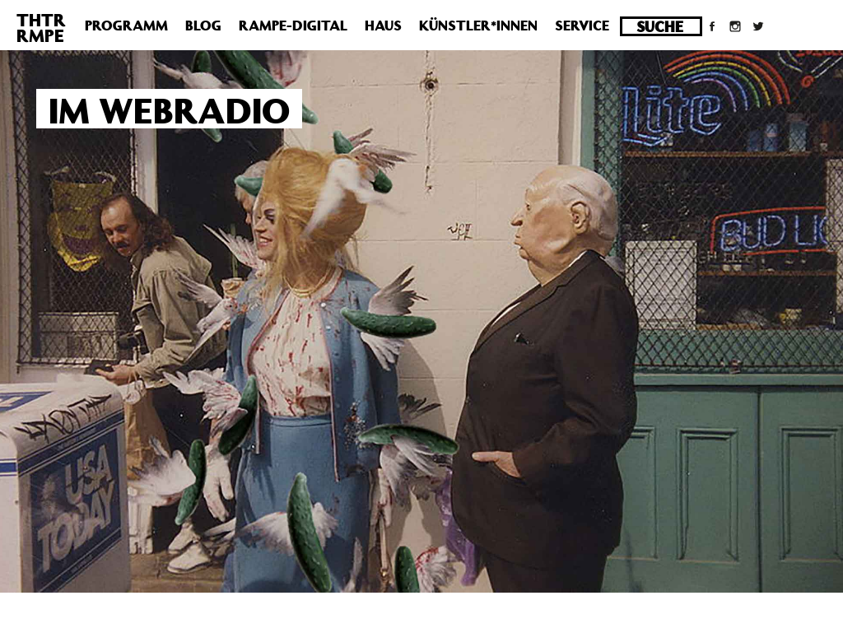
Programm (126, 25)
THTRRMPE (41, 27)
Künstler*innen (478, 25)
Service (582, 25)
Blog (203, 25)
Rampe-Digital (293, 25)
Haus (383, 25)
